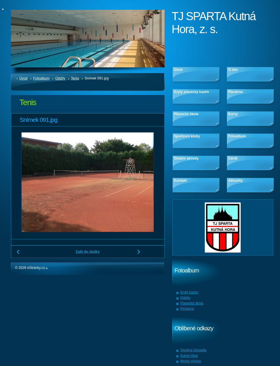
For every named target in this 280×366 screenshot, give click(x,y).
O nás (233, 70)
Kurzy (233, 114)
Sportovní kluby (187, 136)
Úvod (24, 78)
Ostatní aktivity (186, 158)
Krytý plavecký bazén (191, 92)
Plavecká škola (186, 114)
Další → (139, 254)
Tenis (75, 78)
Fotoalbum (41, 78)
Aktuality (235, 181)
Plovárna (235, 92)
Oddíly (60, 78)
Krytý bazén (189, 292)
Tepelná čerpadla (193, 350)
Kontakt (180, 181)
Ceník (233, 158)
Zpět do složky (87, 252)
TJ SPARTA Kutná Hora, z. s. (214, 22)
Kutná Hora (189, 356)
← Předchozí (18, 254)
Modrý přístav (190, 361)
